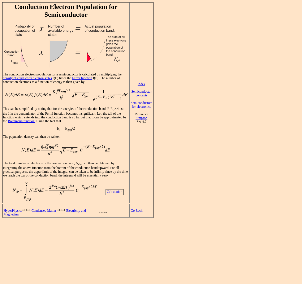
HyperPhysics (13, 210)
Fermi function (82, 78)
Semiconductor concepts (141, 93)
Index (141, 84)
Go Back (136, 210)
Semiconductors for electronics (141, 104)
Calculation (114, 191)
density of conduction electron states (27, 78)
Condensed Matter (44, 210)
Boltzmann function (21, 121)
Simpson (141, 118)
